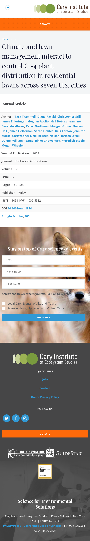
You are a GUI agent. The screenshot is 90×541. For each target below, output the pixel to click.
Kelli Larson (63, 131)
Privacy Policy (12, 526)
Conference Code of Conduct (42, 526)
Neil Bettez (58, 121)
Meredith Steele (73, 141)
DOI (27, 216)
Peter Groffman (37, 126)
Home (5, 39)
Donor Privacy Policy (45, 397)
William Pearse (22, 141)
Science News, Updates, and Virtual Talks (36, 308)
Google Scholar (12, 216)
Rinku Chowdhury (47, 141)
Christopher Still (69, 116)
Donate (45, 24)
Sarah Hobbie (43, 131)
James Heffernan (21, 131)
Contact (45, 388)
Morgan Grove (60, 126)
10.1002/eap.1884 (20, 208)
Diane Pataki (46, 116)
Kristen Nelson (48, 136)
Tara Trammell (25, 116)
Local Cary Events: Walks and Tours (32, 303)
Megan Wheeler (12, 145)
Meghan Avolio (38, 121)
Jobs (45, 379)
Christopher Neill (24, 136)
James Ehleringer (13, 121)
